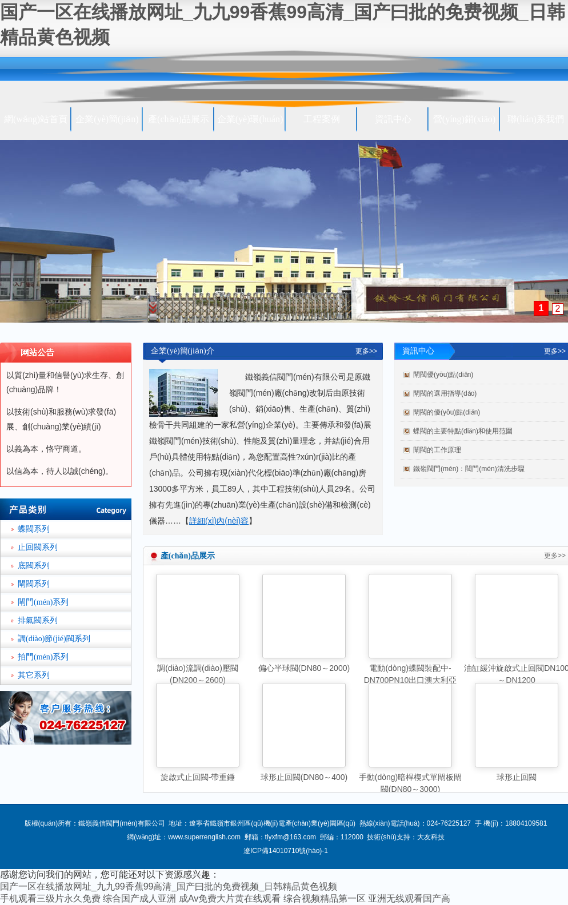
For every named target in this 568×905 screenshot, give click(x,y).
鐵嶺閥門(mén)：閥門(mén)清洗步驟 (469, 469)
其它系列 (34, 675)
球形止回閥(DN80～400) (304, 777)
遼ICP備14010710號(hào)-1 (285, 851)
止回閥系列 (38, 547)
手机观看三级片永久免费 (50, 898)
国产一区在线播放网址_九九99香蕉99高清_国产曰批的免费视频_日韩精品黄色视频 (168, 886)
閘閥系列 (34, 584)
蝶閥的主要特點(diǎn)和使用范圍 (463, 431)
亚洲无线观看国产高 (409, 898)
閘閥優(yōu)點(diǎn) (443, 375)
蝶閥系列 (34, 529)
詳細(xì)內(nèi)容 (219, 520)
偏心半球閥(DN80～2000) (304, 668)
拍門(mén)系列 (43, 657)
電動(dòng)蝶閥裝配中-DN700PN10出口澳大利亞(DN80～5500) (410, 680)
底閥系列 (34, 565)
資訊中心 (393, 119)
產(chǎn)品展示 (178, 119)
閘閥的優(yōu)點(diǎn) (446, 412)
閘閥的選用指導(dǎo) (445, 393)
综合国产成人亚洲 (139, 898)
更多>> (366, 351)
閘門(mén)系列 (43, 602)
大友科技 (431, 837)
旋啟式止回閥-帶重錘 (198, 777)
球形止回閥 (517, 777)
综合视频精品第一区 (324, 898)
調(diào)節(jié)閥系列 (54, 638)
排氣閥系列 (38, 620)
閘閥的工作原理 (437, 450)
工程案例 (321, 119)
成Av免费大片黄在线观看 (230, 898)
